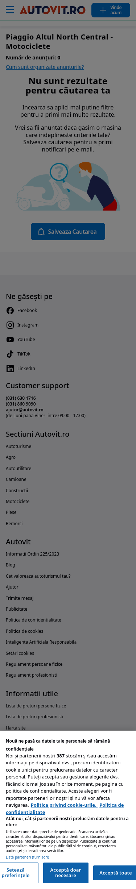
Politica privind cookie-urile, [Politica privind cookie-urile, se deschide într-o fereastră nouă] (64, 805)
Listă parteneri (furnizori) (27, 857)
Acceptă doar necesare (65, 873)
